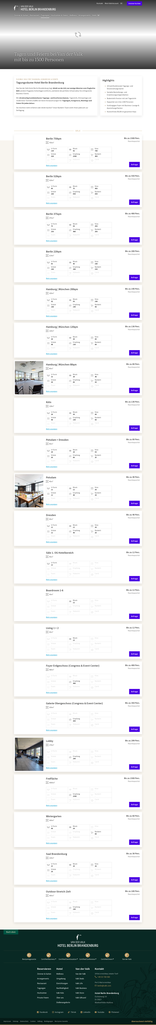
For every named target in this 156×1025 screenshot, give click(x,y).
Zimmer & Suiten (21, 15)
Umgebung (61, 978)
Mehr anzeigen (51, 165)
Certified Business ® (48, 956)
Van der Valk (126, 956)
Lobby (49, 741)
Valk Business (81, 988)
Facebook (42, 1012)
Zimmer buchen (134, 3)
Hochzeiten (42, 993)
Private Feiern (43, 997)
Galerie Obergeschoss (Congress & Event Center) (74, 703)
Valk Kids (60, 993)
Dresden (51, 515)
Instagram (57, 1012)
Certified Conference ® (87, 956)
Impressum (7, 1021)
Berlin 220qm (53, 251)
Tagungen (45, 15)
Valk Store (80, 993)
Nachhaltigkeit (62, 988)
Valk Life (79, 983)
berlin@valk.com (103, 985)
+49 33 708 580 (102, 977)
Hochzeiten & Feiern (59, 15)
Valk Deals (80, 978)
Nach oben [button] (11, 932)
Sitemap (15, 1021)
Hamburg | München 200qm (62, 289)
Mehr (96, 15)
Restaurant (34, 15)
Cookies (33, 1021)
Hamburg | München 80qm (61, 364)
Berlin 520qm (53, 176)
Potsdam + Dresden (57, 439)
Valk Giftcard (81, 997)
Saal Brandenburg (56, 854)
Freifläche (52, 778)
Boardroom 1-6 (54, 590)
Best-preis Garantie (61, 1021)
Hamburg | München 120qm (62, 327)
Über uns (60, 997)
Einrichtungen (62, 983)
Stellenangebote (63, 1002)
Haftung (39, 1021)
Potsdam (51, 477)
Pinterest (114, 1012)
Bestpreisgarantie (29, 956)
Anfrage (134, 164)
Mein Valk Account (112, 3)
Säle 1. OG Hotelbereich (60, 552)
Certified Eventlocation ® (68, 956)
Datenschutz (24, 1021)
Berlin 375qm (53, 214)
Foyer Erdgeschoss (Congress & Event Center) (72, 665)
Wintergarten (53, 816)
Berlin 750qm (53, 138)
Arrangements (84, 15)
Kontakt (100, 3)
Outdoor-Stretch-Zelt (58, 891)
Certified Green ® (107, 956)
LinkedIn (85, 1012)
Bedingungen (48, 1021)
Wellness (73, 15)
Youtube (99, 1012)
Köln (48, 402)
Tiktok (72, 1012)
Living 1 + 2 (52, 628)
